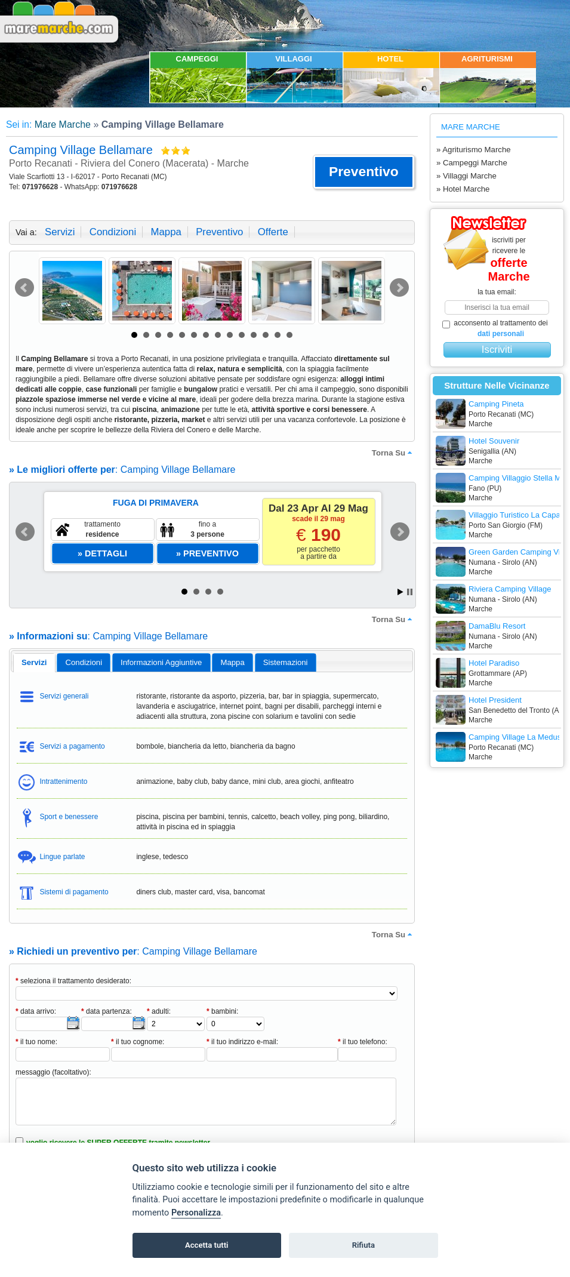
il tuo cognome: (137, 1042)
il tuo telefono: (362, 1042)
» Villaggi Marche (466, 175)
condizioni (113, 232)
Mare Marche (63, 124)
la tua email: (496, 292)
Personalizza (196, 1213)
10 (242, 335)
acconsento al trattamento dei (495, 328)
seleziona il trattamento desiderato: (73, 981)
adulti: (159, 1011)
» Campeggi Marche (471, 162)
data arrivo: (36, 1011)
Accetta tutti (207, 1245)
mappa (165, 232)
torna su (393, 452)
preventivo (219, 232)
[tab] (34, 662)
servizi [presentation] (34, 662)
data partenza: (106, 1011)
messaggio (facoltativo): (53, 1072)
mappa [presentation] (232, 662)
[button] (363, 172)
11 (254, 335)
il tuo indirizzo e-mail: (242, 1042)
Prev (24, 287)
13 (278, 335)
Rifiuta (363, 1245)
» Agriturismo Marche (473, 149)
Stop (409, 592)
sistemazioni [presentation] (285, 662)
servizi (60, 232)
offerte (273, 232)
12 (266, 335)
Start (400, 592)
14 (289, 335)
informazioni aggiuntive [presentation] (161, 662)
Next (399, 287)
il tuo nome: (36, 1042)
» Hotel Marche (462, 188)
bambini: (222, 1011)
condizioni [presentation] (84, 662)
